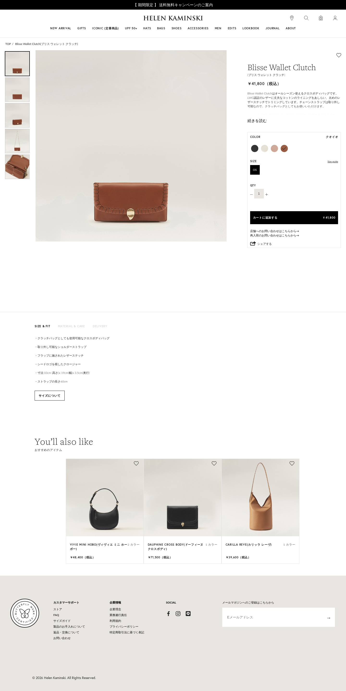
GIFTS (81, 28)
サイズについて (50, 395)
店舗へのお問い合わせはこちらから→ (274, 231)
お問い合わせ (62, 638)
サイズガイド (62, 621)
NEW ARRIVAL (60, 28)
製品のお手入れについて (69, 626)
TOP (8, 44)
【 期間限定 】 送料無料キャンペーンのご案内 (173, 4)
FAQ (56, 615)
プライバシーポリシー (124, 626)
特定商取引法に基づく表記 (127, 632)
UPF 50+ (131, 28)
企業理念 (115, 609)
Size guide (332, 161)
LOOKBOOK (251, 28)
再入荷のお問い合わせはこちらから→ (274, 235)
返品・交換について (66, 632)
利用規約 (115, 621)
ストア (57, 609)
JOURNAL (272, 28)
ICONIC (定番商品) (105, 28)
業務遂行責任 (118, 615)
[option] (17, 63)
